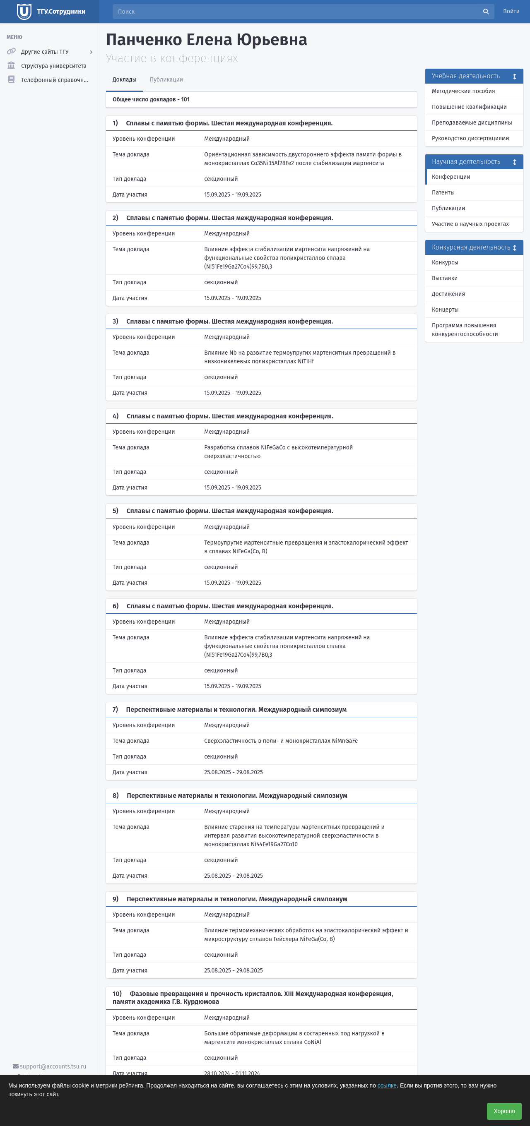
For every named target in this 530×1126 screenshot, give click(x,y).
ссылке (387, 1085)
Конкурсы (445, 262)
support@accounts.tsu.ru (50, 1066)
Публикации (448, 208)
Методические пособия (463, 91)
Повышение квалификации (469, 106)
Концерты (445, 309)
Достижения (448, 294)
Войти (511, 11)
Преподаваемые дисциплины (472, 122)
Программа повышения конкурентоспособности (465, 330)
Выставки (445, 278)
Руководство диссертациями (470, 138)
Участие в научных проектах (470, 224)
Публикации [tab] (166, 79)
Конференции (451, 176)
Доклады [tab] (125, 79)
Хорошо (504, 1111)
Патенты (443, 192)
